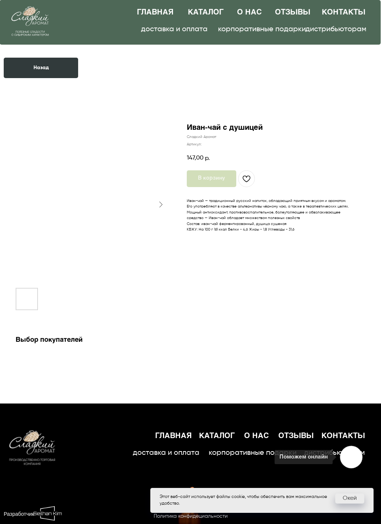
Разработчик (19, 514)
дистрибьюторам (335, 29)
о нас (249, 12)
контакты (343, 12)
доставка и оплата (174, 29)
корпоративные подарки (262, 29)
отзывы (292, 12)
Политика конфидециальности (191, 516)
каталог (206, 12)
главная (155, 12)
